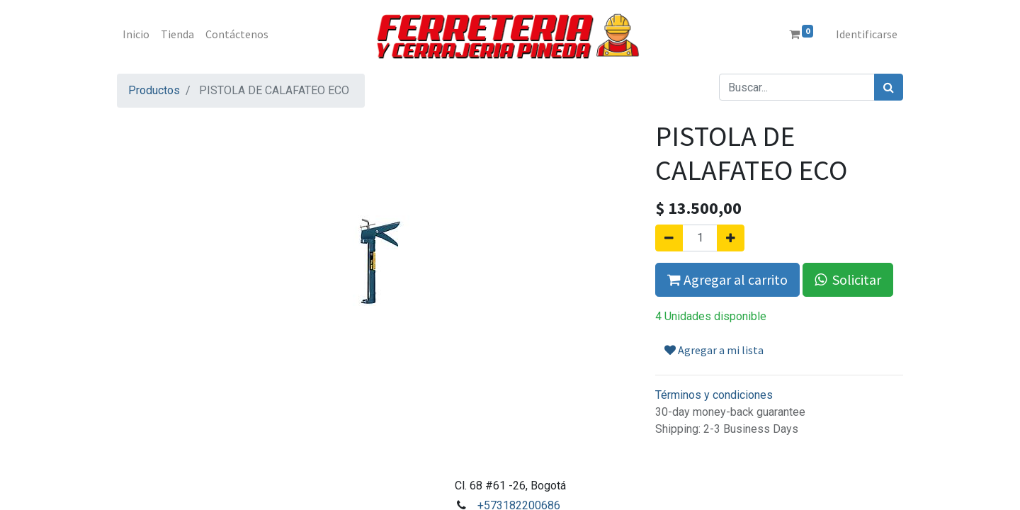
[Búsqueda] (888, 87)
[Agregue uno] (730, 238)
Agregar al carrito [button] (727, 279)
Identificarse (866, 34)
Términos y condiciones (714, 395)
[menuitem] (136, 34)
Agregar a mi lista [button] (714, 350)
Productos (154, 90)
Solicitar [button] (848, 279)
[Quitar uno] (669, 238)
